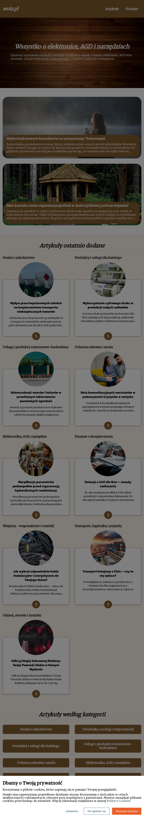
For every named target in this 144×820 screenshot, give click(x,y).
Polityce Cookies (118, 801)
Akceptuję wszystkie (127, 811)
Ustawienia (72, 811)
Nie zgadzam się (96, 811)
